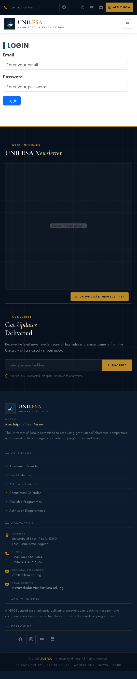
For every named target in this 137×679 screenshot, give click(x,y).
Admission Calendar (21, 484)
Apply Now (119, 7)
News (103, 665)
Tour (117, 665)
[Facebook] (64, 7)
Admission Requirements (25, 510)
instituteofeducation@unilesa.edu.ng (37, 587)
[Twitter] (73, 7)
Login (11, 100)
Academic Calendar (22, 466)
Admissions (84, 665)
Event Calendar (18, 475)
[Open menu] (127, 23)
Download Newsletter (100, 296)
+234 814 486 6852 (27, 561)
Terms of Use (58, 665)
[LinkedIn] (100, 7)
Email (8, 55)
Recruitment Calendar (23, 492)
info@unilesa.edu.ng (26, 575)
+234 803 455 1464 (21, 7)
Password (13, 77)
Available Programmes (23, 501)
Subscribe (117, 365)
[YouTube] (91, 7)
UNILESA (46, 659)
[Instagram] (82, 7)
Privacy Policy (29, 665)
